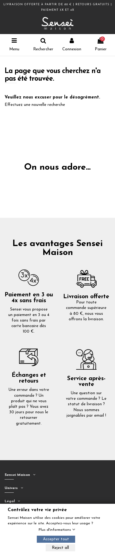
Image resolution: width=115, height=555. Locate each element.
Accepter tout (56, 539)
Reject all (60, 548)
